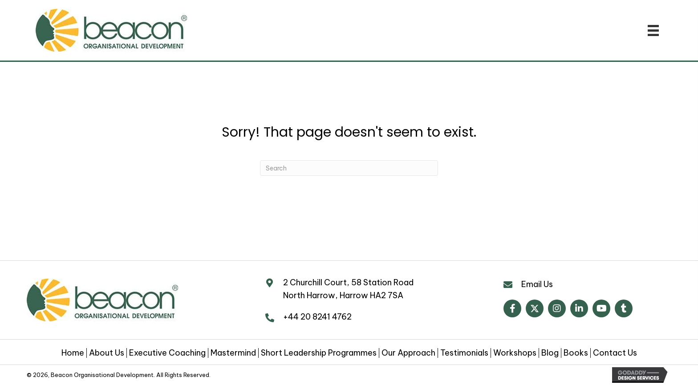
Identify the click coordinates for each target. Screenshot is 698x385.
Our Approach (408, 353)
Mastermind (233, 353)
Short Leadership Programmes (319, 353)
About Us (106, 353)
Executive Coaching (167, 353)
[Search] (349, 168)
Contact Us (615, 353)
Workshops (514, 353)
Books (576, 353)
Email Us (537, 284)
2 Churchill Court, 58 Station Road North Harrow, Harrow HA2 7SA (348, 288)
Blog (550, 353)
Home (72, 353)
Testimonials (464, 353)
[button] (512, 308)
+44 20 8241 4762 (317, 317)
